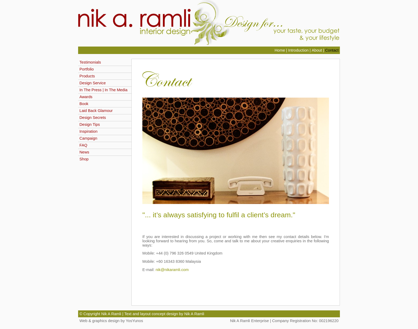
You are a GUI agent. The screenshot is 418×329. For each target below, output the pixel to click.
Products (87, 76)
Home (280, 50)
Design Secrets (92, 117)
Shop (84, 159)
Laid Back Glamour (96, 111)
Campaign (88, 138)
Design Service (92, 83)
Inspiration (88, 131)
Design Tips (89, 124)
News (84, 152)
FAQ (83, 145)
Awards (86, 97)
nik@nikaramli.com (172, 270)
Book (83, 104)
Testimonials (90, 62)
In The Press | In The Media (103, 90)
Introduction (298, 50)
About (317, 50)
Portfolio (86, 69)
